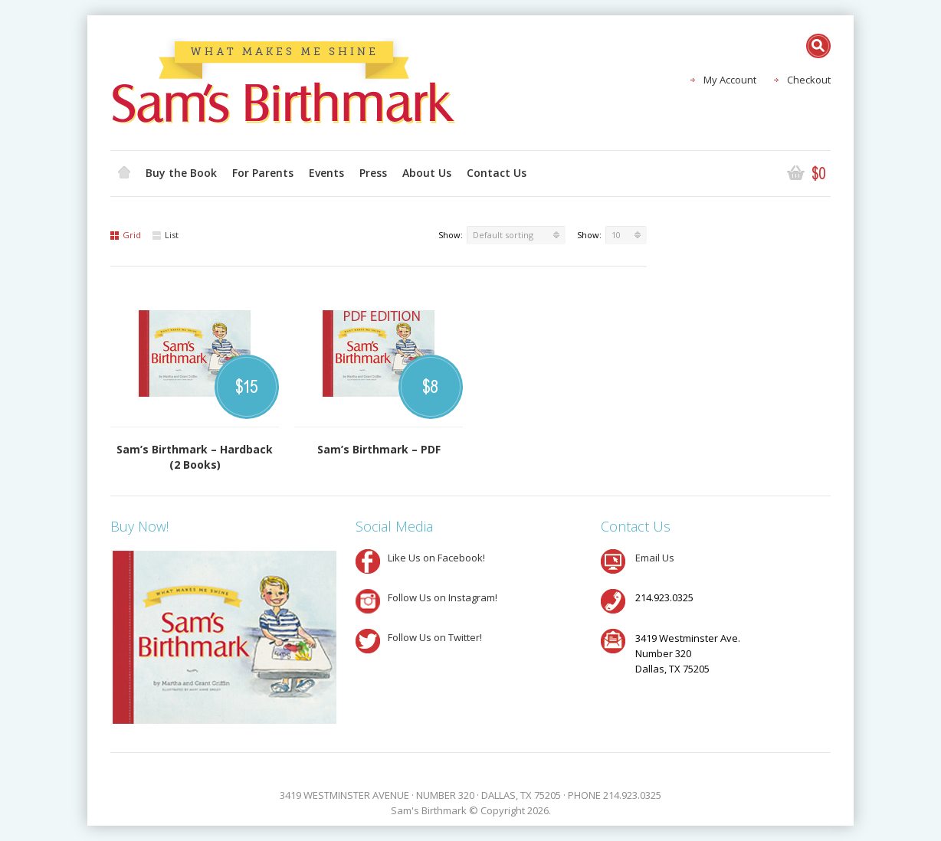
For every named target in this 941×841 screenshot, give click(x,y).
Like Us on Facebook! (436, 557)
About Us (426, 172)
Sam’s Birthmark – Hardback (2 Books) (194, 457)
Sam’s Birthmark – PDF (379, 449)
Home (124, 173)
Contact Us (496, 172)
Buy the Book (181, 172)
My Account (729, 80)
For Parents (262, 172)
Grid (125, 235)
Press (373, 172)
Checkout (809, 80)
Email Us (654, 557)
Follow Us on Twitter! (435, 637)
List (165, 235)
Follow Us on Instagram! (442, 597)
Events (326, 172)
